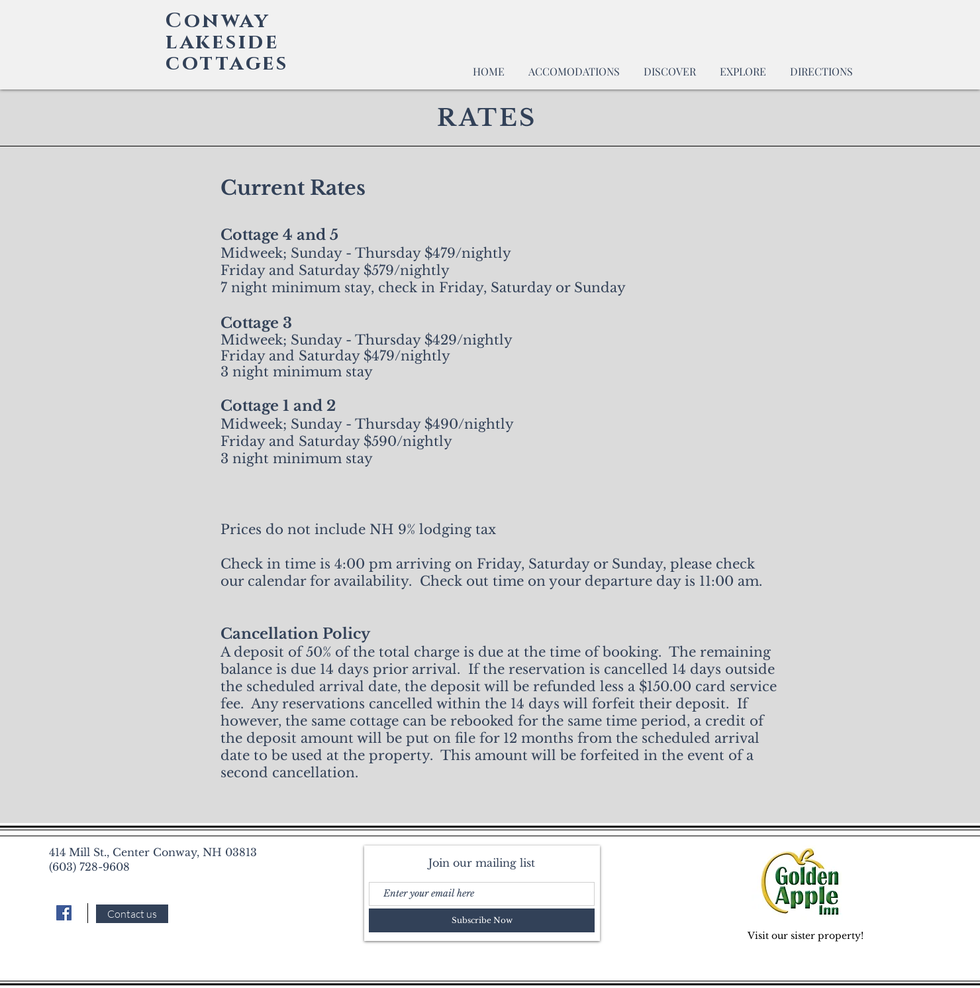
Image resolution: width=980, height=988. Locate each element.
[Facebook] (64, 912)
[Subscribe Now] (482, 920)
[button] (574, 65)
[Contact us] (132, 914)
